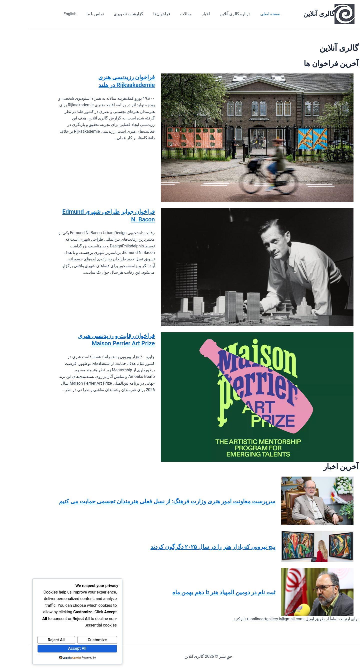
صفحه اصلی (227, 13)
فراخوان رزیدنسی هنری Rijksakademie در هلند (89, 83)
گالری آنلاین (290, 13)
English (40, 13)
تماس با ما (63, 13)
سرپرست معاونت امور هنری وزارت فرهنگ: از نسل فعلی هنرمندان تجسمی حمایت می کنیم (144, 500)
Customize (68, 640)
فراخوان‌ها (126, 13)
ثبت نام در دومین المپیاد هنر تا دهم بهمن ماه (180, 591)
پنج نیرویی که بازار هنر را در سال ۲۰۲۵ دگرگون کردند (165, 546)
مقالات (148, 13)
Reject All (27, 640)
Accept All (49, 648)
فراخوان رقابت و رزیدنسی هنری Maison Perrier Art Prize (85, 347)
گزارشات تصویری (95, 13)
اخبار (166, 13)
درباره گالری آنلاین (193, 13)
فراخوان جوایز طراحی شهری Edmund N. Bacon (80, 217)
